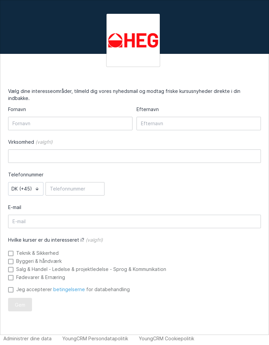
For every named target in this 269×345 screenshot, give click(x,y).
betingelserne (69, 289)
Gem (20, 305)
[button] (25, 189)
